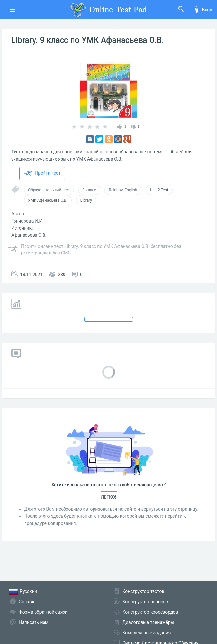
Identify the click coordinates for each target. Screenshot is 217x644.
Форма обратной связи (43, 612)
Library (86, 200)
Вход (202, 9)
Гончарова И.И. (27, 220)
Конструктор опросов (145, 601)
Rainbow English (123, 190)
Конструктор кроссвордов (150, 612)
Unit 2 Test (159, 190)
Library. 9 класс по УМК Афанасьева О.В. (87, 40)
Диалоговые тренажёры (148, 622)
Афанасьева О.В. (28, 235)
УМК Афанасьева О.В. (47, 200)
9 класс (89, 190)
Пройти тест (42, 173)
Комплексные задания (147, 632)
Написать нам (33, 622)
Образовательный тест (49, 190)
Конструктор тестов (143, 591)
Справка (28, 601)
